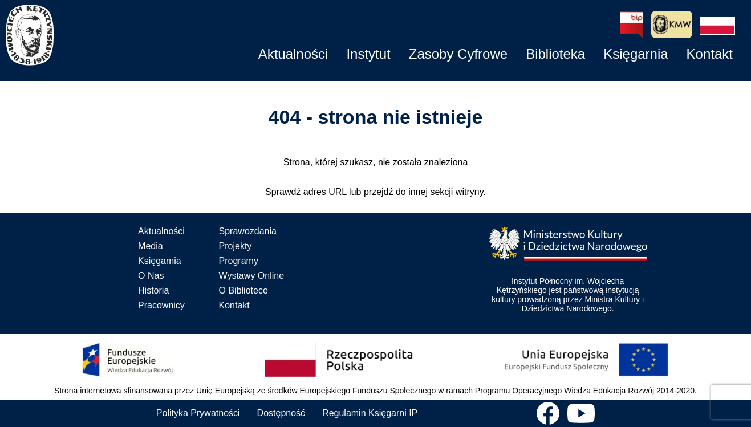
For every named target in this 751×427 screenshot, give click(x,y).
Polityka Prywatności (198, 413)
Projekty (235, 246)
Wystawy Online (252, 275)
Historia (153, 290)
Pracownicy (161, 305)
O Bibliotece (243, 290)
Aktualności (161, 231)
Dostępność (281, 413)
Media (150, 246)
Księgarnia (159, 261)
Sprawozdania (248, 231)
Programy (238, 261)
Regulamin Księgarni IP (369, 413)
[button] (717, 25)
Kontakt (234, 305)
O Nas (151, 275)
